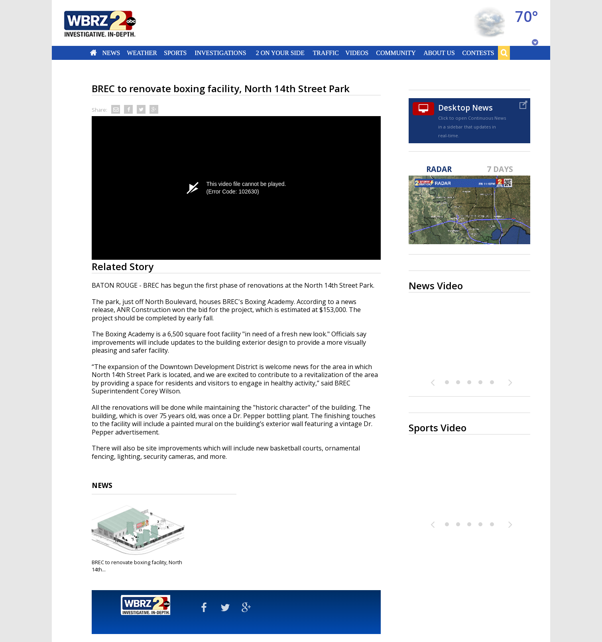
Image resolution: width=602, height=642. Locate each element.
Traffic (325, 53)
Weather (142, 53)
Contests (478, 53)
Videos (356, 53)
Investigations (220, 53)
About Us (438, 53)
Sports (175, 53)
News (111, 53)
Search (504, 53)
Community (395, 53)
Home (93, 53)
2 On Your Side (280, 53)
